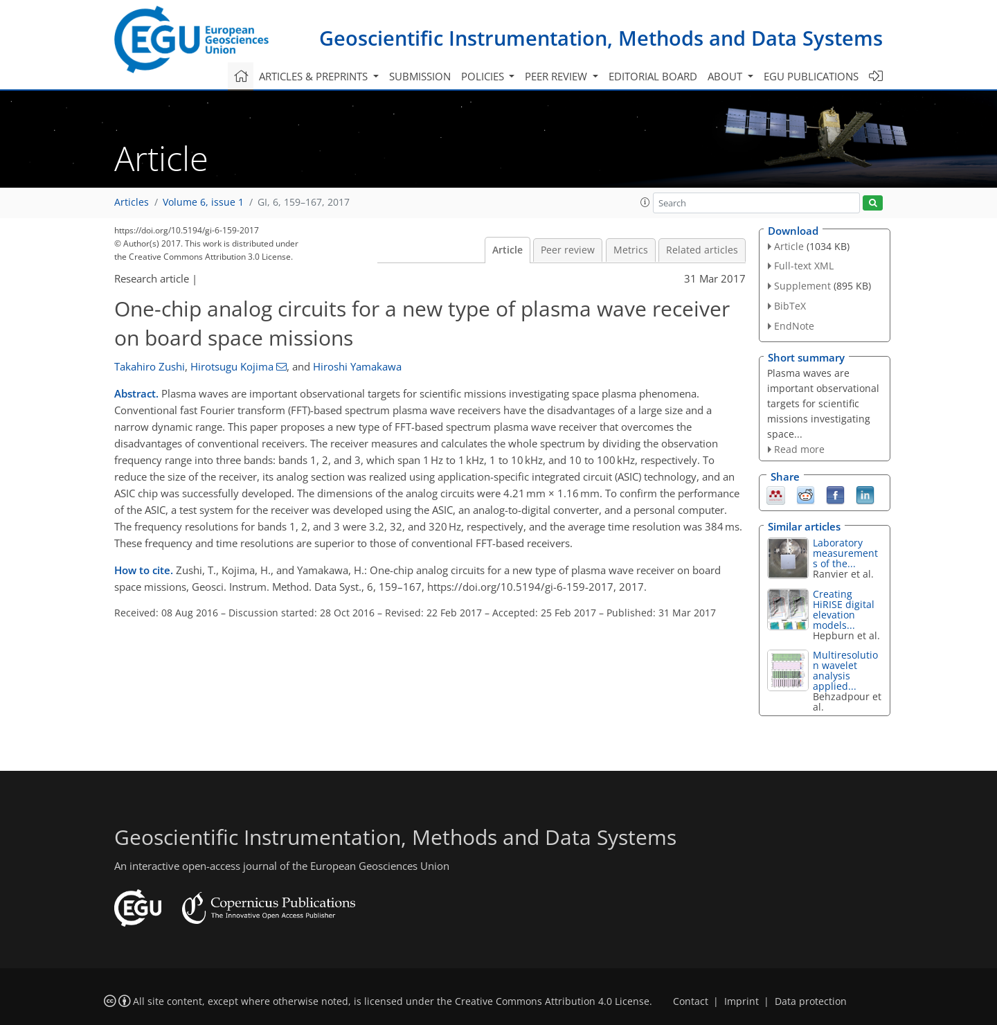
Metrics (630, 250)
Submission (420, 76)
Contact (690, 1001)
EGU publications (811, 76)
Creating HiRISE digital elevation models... (843, 609)
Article (507, 250)
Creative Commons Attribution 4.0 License (552, 1001)
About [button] (726, 76)
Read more (799, 449)
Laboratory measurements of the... (845, 553)
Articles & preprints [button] (314, 76)
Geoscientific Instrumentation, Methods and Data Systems (601, 37)
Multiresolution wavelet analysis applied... (845, 670)
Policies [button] (484, 76)
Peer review (568, 250)
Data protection (811, 1001)
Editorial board (653, 76)
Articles (131, 202)
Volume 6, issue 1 (203, 202)
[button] (645, 202)
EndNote (794, 325)
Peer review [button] (557, 76)
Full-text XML (804, 265)
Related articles (702, 250)
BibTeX (790, 305)
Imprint (741, 1001)
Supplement (802, 285)
